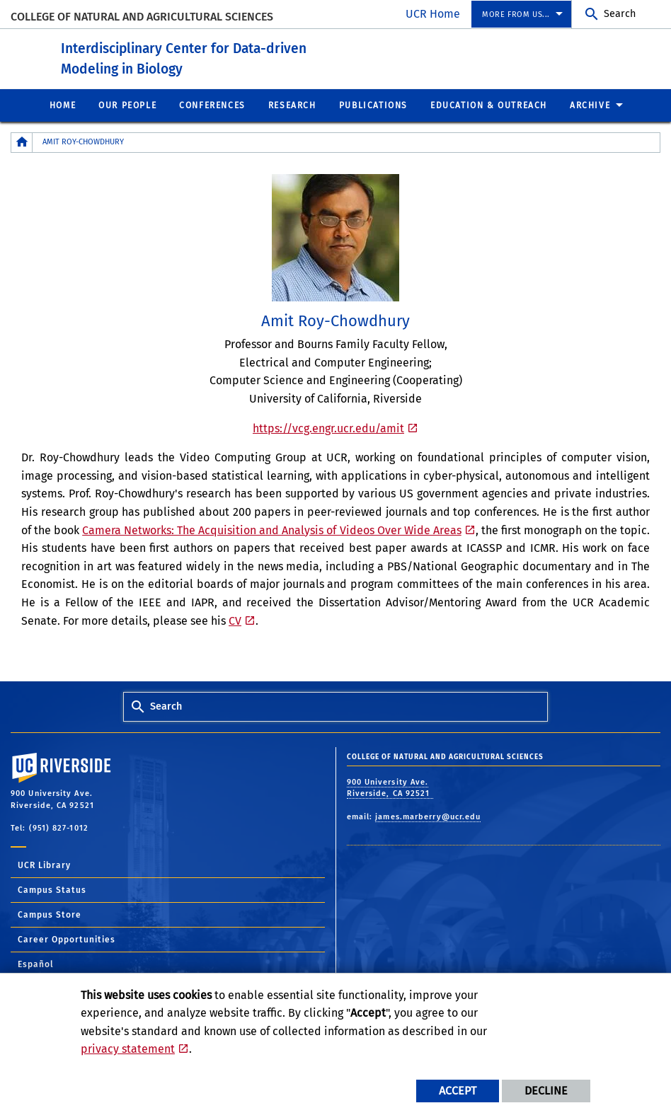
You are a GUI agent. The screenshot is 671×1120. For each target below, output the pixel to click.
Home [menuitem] (63, 105)
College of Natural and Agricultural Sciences (142, 16)
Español (36, 964)
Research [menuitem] (292, 105)
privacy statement (128, 1049)
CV (235, 620)
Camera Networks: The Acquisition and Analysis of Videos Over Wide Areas (271, 529)
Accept (457, 1090)
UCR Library (44, 865)
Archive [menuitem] (590, 105)
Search (620, 14)
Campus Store (49, 914)
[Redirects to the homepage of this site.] (22, 141)
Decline (546, 1090)
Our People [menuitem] (127, 105)
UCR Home (433, 14)
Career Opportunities (66, 939)
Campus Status (52, 889)
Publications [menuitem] (373, 105)
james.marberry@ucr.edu (428, 816)
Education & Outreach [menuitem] (488, 105)
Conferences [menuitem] (212, 105)
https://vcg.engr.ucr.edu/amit (328, 427)
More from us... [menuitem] (516, 14)
